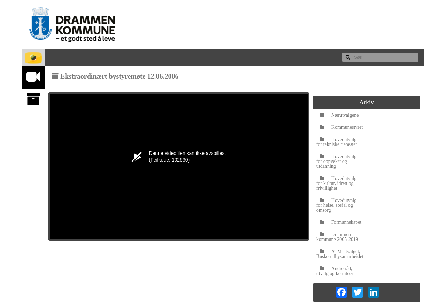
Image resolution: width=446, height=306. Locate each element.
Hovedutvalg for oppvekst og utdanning (336, 161)
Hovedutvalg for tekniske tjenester (336, 142)
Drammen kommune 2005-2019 (337, 237)
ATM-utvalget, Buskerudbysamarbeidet (339, 254)
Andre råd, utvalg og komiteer (334, 271)
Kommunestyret (341, 127)
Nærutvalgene (339, 115)
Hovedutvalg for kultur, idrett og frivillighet (336, 183)
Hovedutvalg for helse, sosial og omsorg (336, 205)
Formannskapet (340, 222)
